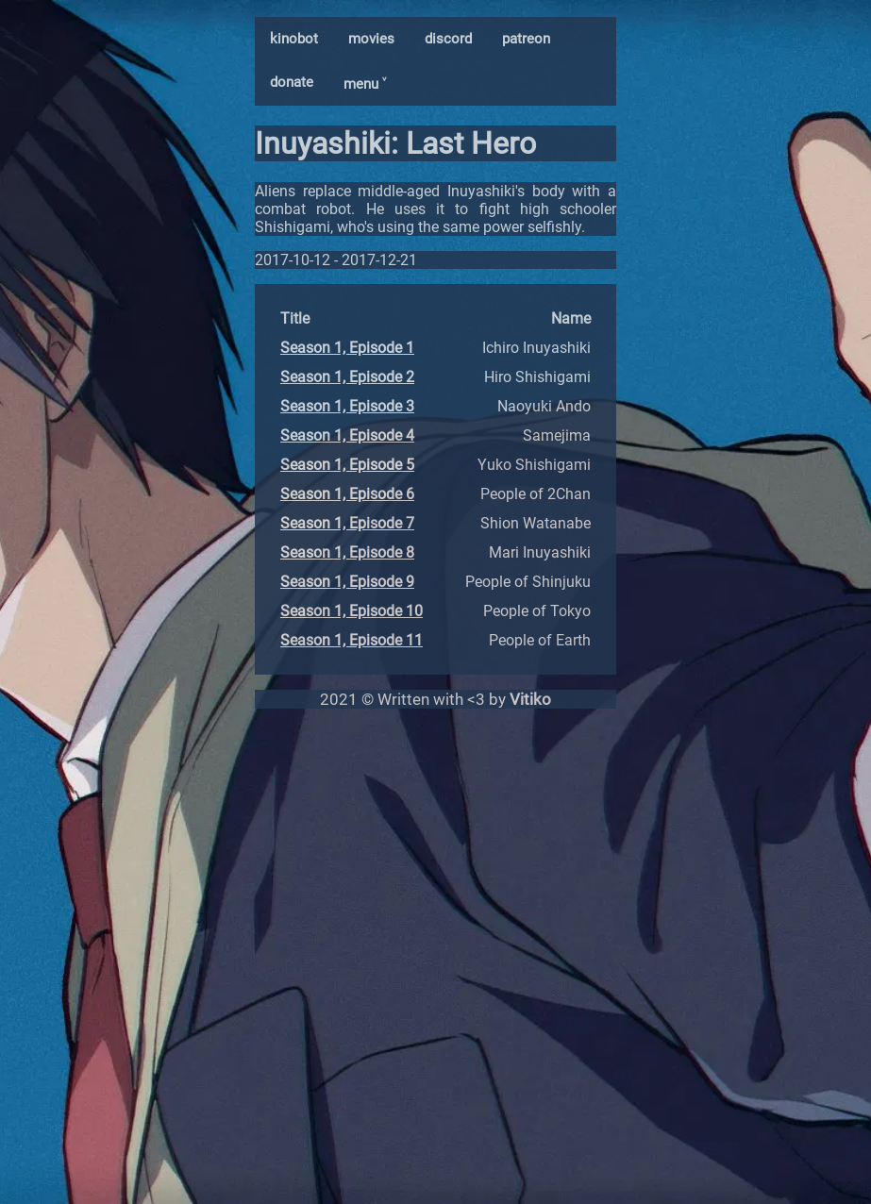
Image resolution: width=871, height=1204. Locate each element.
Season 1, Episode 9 (347, 582)
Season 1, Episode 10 (351, 611)
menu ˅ (364, 83)
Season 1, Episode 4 (347, 435)
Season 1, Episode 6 (347, 494)
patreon (526, 38)
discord (448, 38)
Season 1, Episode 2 (347, 377)
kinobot (294, 38)
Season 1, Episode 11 (351, 640)
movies (371, 38)
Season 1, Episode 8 (347, 552)
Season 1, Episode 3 (347, 406)
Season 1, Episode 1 (347, 348)
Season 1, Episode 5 (347, 465)
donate (291, 82)
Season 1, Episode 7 (347, 523)
